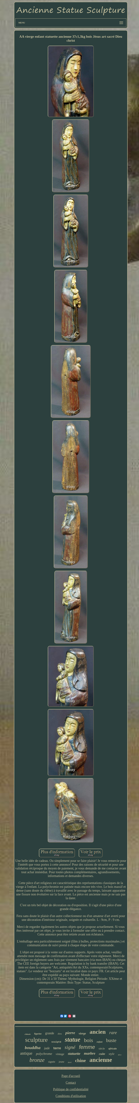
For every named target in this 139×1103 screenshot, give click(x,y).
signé (70, 1047)
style (111, 1054)
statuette (74, 1054)
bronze (37, 1060)
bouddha (33, 1047)
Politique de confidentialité (71, 1089)
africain (112, 1048)
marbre (89, 1053)
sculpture (36, 1039)
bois (88, 1040)
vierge (82, 1033)
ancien (98, 1032)
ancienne (100, 1060)
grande (49, 1033)
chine (80, 1060)
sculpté (56, 1042)
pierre (70, 1032)
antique (26, 1053)
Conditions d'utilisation (71, 1096)
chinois (28, 1034)
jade (47, 1048)
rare (113, 1032)
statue (72, 1039)
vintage (60, 1054)
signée (51, 1061)
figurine (38, 1033)
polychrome (44, 1054)
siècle (102, 1048)
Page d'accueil (71, 1076)
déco (119, 1055)
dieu (60, 1033)
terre (57, 1048)
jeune (61, 1061)
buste (111, 1040)
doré (69, 1062)
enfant (99, 1042)
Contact (71, 1082)
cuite (102, 1054)
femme (87, 1047)
